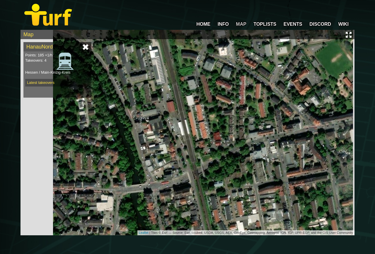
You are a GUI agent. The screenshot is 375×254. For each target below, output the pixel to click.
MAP (241, 24)
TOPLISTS (264, 24)
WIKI (343, 24)
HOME (203, 24)
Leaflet (144, 232)
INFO (223, 24)
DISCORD (320, 24)
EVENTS (293, 24)
